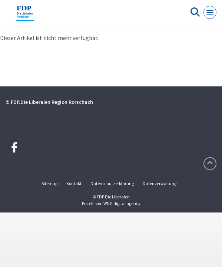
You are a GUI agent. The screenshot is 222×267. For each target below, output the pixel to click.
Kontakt (74, 183)
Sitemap (49, 183)
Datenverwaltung (159, 183)
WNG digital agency (121, 203)
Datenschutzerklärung (112, 183)
